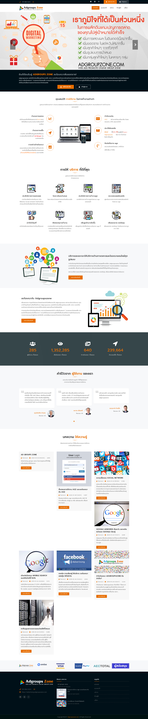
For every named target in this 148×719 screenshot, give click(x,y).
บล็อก (126, 8)
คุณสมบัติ (104, 8)
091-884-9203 (24, 2)
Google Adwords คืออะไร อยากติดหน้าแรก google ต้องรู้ (111, 530)
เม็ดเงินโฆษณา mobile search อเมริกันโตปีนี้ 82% (34, 576)
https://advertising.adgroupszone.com (34, 692)
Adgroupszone (108, 134)
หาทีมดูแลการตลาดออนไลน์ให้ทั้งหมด (35, 628)
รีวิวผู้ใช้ (119, 8)
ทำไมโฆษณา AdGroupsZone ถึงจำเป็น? (110, 577)
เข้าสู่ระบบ (123, 2)
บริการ (112, 8)
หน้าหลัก (95, 8)
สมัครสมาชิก (110, 2)
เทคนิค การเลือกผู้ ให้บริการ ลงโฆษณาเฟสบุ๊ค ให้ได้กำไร (73, 574)
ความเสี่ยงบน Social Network (109, 478)
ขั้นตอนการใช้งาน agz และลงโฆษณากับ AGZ (73, 490)
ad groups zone (29, 454)
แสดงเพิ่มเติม (26, 468)
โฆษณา (39, 119)
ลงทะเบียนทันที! (75, 277)
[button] (11, 41)
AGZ (105, 119)
